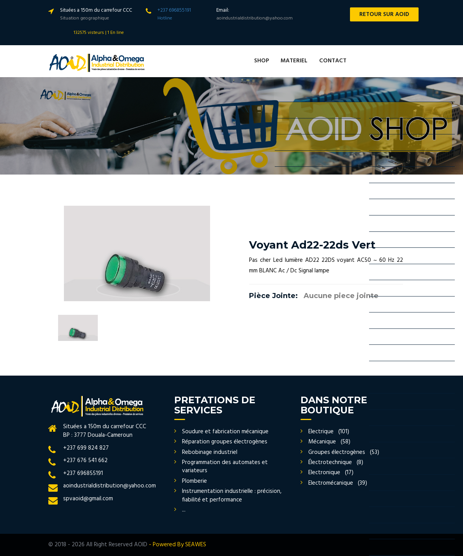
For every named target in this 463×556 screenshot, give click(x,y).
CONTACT (332, 60)
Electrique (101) (328, 431)
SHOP (261, 60)
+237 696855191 (174, 10)
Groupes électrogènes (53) (343, 452)
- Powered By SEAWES (177, 544)
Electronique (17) (330, 472)
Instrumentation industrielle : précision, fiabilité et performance (231, 495)
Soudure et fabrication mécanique (225, 431)
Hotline (164, 18)
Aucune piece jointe (341, 295)
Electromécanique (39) (337, 483)
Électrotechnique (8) (335, 462)
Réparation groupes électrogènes (224, 442)
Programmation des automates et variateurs (225, 466)
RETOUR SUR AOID (384, 14)
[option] (137, 253)
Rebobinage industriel (209, 452)
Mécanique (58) (329, 442)
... (184, 510)
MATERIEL (294, 60)
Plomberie (194, 481)
